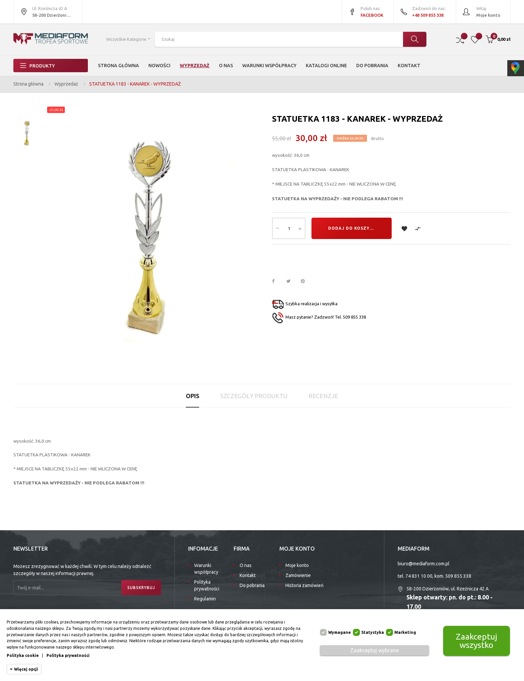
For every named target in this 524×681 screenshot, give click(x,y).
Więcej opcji (26, 669)
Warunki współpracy (206, 569)
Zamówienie (298, 575)
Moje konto (297, 565)
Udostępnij (277, 281)
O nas (246, 565)
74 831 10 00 (418, 576)
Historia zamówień (304, 585)
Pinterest (306, 281)
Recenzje (323, 395)
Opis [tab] (192, 395)
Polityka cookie (23, 655)
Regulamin (205, 598)
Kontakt (248, 575)
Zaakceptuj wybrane (374, 650)
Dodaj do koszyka (352, 228)
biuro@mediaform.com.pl (423, 563)
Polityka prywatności (206, 585)
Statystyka (372, 632)
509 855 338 (458, 576)
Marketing (405, 632)
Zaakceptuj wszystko (476, 641)
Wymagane (339, 632)
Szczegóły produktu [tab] (253, 395)
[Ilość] (289, 228)
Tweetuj (291, 281)
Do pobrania (252, 585)
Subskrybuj (141, 587)
